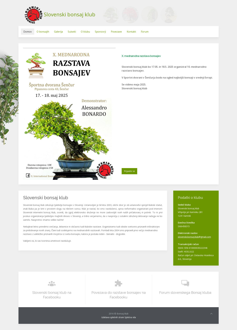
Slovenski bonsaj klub (69, 14)
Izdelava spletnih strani (112, 317)
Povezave (116, 31)
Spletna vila (130, 317)
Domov (27, 31)
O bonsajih (43, 31)
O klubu (85, 31)
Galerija (58, 31)
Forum (144, 31)
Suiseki (72, 31)
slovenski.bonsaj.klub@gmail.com (194, 236)
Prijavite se (129, 171)
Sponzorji (100, 31)
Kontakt (131, 31)
